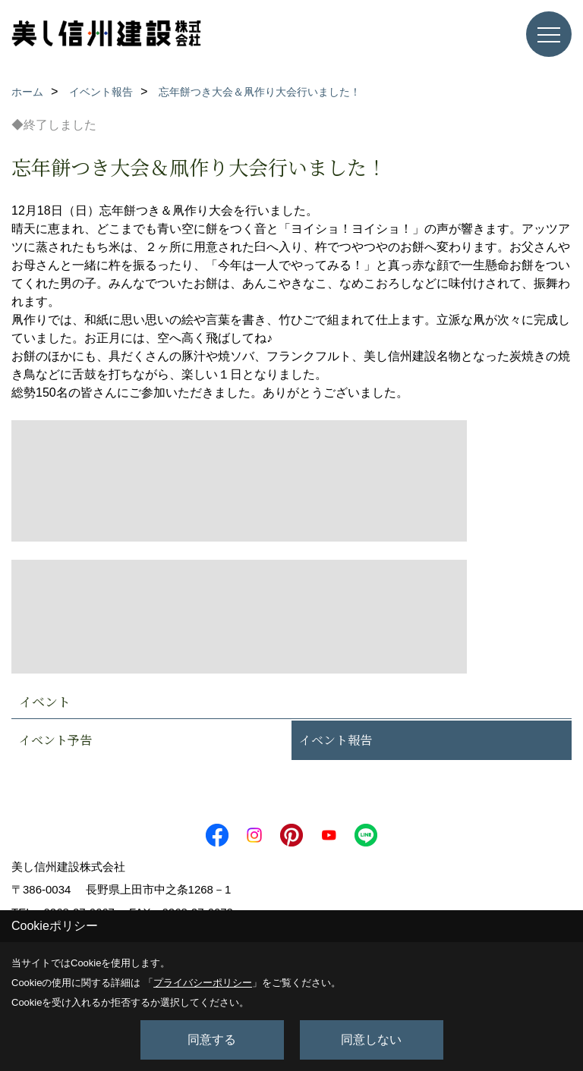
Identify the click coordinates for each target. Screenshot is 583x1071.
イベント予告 (55, 740)
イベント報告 (335, 740)
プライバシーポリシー (202, 982)
